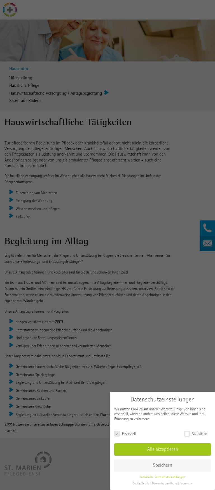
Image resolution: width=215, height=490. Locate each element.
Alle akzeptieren (162, 449)
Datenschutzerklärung (164, 483)
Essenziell (125, 433)
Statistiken (195, 433)
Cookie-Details (141, 483)
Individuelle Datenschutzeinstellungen (162, 477)
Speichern (162, 465)
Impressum (186, 483)
